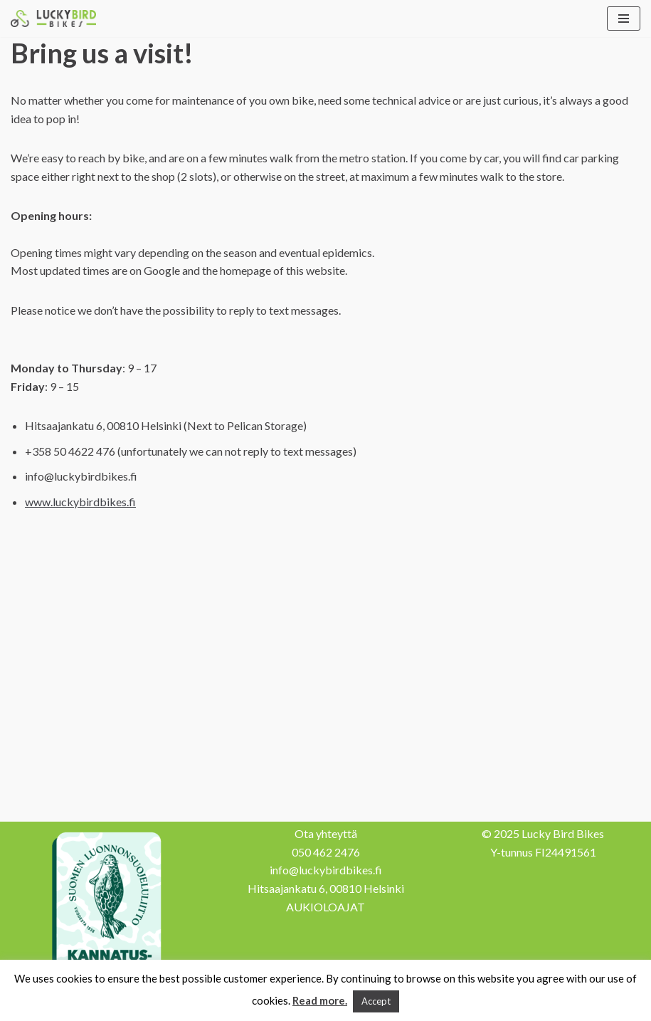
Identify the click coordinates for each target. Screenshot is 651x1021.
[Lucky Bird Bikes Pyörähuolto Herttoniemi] (53, 18)
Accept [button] (376, 1001)
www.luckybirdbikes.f (80, 501)
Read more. (319, 1000)
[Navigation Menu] (623, 18)
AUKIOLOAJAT (325, 906)
